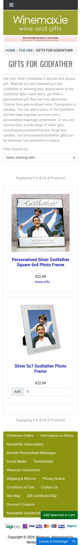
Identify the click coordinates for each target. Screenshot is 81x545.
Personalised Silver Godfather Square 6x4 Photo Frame (40, 262)
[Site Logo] (40, 23)
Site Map (13, 496)
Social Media (17, 461)
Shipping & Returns (21, 479)
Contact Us (49, 487)
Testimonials (43, 461)
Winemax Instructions (23, 470)
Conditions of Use (20, 487)
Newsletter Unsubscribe (25, 513)
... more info (40, 282)
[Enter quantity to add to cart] (47, 392)
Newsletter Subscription (25, 444)
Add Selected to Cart (59, 515)
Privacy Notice (54, 479)
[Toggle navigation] (11, 5)
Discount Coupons (21, 504)
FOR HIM (25, 50)
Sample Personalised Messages (31, 453)
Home (10, 50)
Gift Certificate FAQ (42, 496)
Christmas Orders (20, 436)
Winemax (43, 537)
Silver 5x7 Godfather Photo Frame (40, 368)
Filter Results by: (16, 149)
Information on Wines (56, 436)
